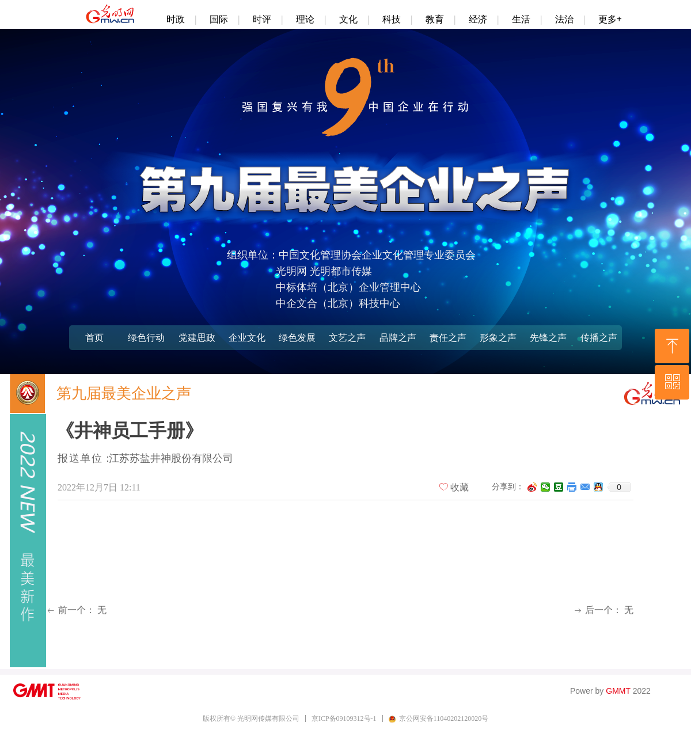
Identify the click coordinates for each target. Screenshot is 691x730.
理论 (305, 19)
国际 (219, 19)
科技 (391, 19)
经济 (478, 19)
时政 (175, 19)
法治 (564, 19)
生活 (521, 19)
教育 (435, 19)
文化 (348, 19)
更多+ (610, 19)
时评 (262, 19)
